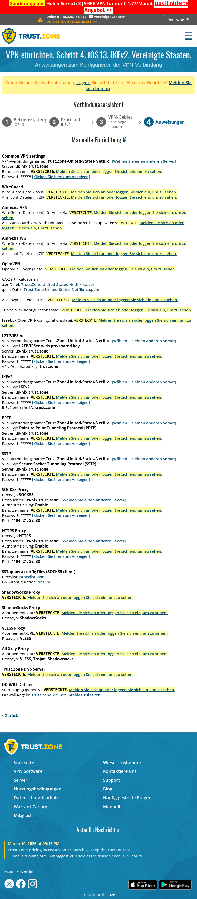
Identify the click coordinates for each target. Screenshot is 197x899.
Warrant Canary (30, 806)
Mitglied (22, 815)
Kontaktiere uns (120, 771)
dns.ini (44, 581)
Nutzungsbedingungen (38, 789)
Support (111, 780)
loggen (83, 82)
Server (20, 780)
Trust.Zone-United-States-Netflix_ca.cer (57, 284)
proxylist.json (32, 576)
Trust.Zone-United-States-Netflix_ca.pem (61, 289)
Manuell (111, 806)
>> (71, 21)
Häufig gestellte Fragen (127, 797)
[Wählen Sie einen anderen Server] (144, 161)
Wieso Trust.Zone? (122, 762)
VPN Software (28, 771)
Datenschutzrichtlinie (36, 797)
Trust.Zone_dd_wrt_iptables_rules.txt (65, 694)
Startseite (24, 762)
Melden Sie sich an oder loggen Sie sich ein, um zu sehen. (109, 171)
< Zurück (10, 715)
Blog (107, 789)
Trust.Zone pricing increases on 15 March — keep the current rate (69, 849)
